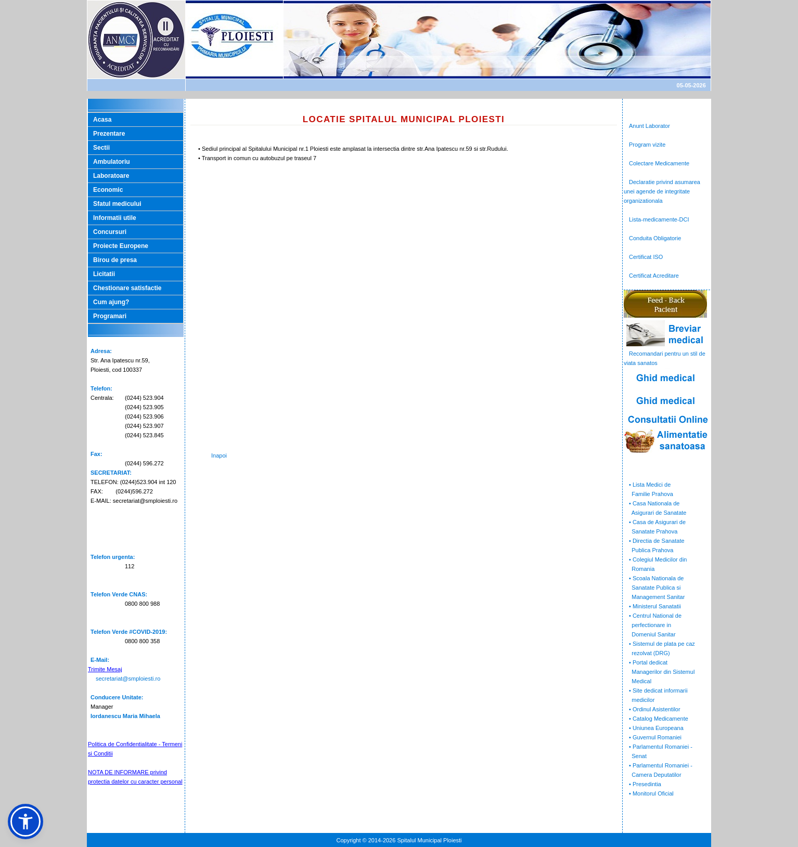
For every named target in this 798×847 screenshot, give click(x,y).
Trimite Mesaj (105, 669)
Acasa (102, 119)
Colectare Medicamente (659, 163)
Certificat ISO (646, 257)
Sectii (101, 147)
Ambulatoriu (111, 161)
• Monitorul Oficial (651, 793)
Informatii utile (114, 217)
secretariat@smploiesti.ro (128, 678)
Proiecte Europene (120, 246)
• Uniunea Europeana (656, 728)
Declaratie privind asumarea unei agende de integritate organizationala (662, 191)
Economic (108, 189)
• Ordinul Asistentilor (654, 709)
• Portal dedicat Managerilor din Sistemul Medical (659, 671)
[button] (25, 821)
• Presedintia (645, 784)
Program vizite (647, 144)
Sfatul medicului (117, 203)
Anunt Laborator (649, 126)
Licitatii (104, 274)
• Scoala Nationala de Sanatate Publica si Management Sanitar (654, 587)
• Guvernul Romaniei (655, 737)
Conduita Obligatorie (655, 238)
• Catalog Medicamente (658, 718)
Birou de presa (115, 260)
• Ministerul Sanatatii (655, 606)
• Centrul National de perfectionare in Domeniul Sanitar (652, 625)
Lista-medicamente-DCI (659, 219)
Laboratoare (111, 175)
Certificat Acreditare (654, 275)
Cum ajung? (111, 302)
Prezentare (109, 133)
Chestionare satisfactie (127, 288)
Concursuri (109, 232)
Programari (109, 316)
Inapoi (219, 455)
